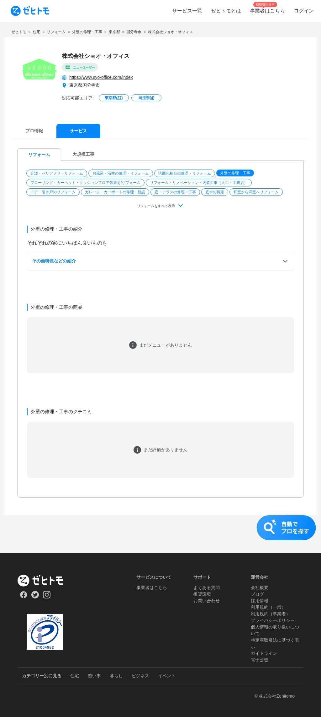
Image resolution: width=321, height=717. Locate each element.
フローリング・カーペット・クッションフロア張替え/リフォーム (85, 183)
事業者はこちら (151, 587)
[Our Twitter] (35, 596)
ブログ (257, 594)
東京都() (114, 98)
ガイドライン (264, 653)
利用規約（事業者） (270, 613)
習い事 (94, 675)
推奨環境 (202, 594)
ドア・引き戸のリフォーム (53, 192)
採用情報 (259, 600)
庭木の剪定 (214, 192)
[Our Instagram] (47, 596)
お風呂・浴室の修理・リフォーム (120, 173)
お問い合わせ (206, 600)
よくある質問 (206, 587)
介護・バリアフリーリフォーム (56, 173)
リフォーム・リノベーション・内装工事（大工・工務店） (199, 183)
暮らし (116, 675)
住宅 (74, 675)
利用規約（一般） (268, 607)
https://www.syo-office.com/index (101, 77)
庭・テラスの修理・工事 (175, 192)
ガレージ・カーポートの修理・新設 (115, 192)
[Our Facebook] (23, 596)
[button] (57, 173)
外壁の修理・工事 (235, 173)
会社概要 (259, 587)
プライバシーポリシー (273, 620)
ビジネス (140, 675)
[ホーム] (45, 581)
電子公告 (259, 659)
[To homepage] (29, 10)
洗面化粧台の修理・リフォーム (184, 173)
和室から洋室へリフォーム (256, 192)
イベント (167, 675)
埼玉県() (147, 98)
